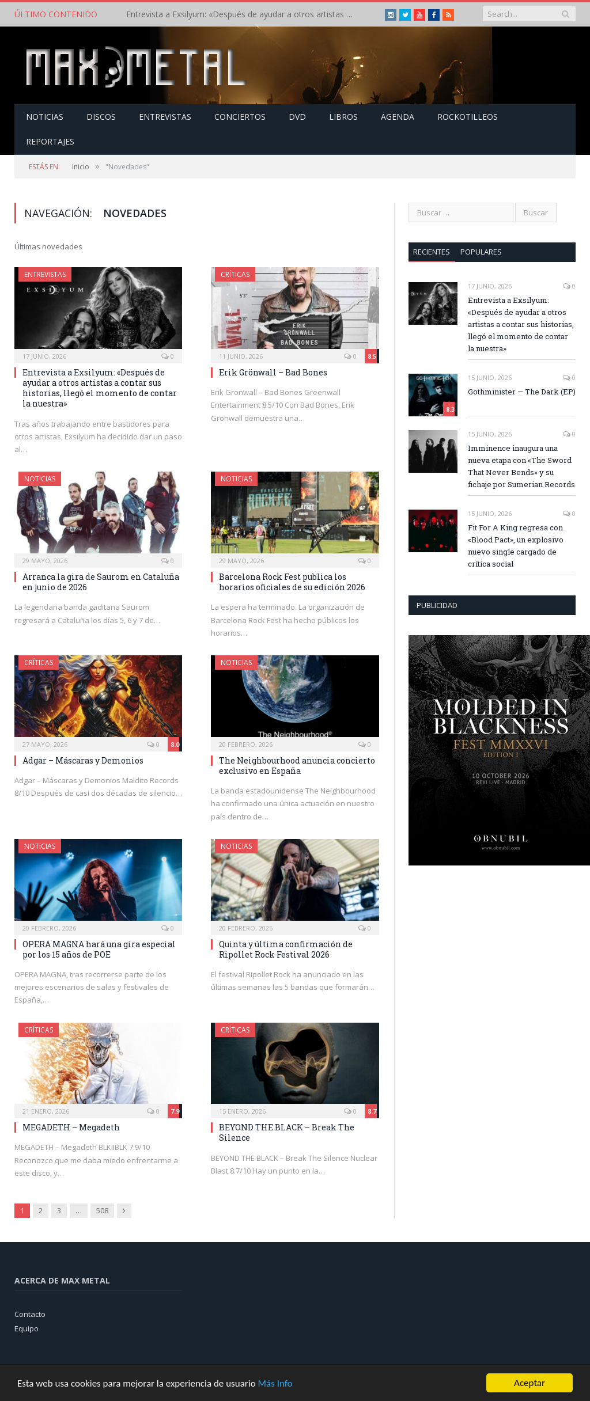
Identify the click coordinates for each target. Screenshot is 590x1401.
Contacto (30, 1314)
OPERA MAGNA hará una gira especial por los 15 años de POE (99, 949)
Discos (101, 116)
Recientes (431, 251)
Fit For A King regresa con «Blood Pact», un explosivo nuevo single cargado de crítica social (515, 545)
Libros (343, 116)
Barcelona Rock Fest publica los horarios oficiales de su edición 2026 (292, 582)
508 (102, 1210)
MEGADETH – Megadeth (71, 1127)
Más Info (275, 1387)
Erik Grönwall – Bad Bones (273, 372)
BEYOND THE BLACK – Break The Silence (286, 1132)
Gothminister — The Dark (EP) (522, 391)
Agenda (397, 116)
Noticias (44, 116)
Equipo (26, 1328)
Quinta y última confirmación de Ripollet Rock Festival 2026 (286, 949)
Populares (481, 251)
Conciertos (240, 116)
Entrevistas (165, 116)
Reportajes (50, 141)
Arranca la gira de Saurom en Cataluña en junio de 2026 (100, 582)
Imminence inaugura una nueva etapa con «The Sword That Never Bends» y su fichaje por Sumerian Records (521, 466)
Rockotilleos (467, 116)
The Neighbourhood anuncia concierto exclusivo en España (297, 765)
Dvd (297, 116)
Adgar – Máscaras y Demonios (82, 760)
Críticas (235, 274)
